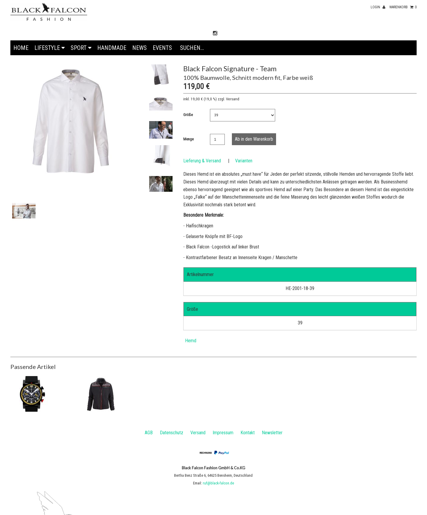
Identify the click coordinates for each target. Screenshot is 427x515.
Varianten (243, 161)
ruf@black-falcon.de (218, 483)
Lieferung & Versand (202, 161)
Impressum (223, 432)
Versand (197, 432)
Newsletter (272, 432)
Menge (188, 139)
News (139, 47)
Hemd (190, 340)
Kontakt (247, 432)
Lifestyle (49, 47)
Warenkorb (403, 7)
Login (378, 7)
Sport (81, 47)
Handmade (111, 47)
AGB (149, 432)
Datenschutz (171, 432)
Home (20, 47)
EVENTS (162, 47)
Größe (188, 114)
